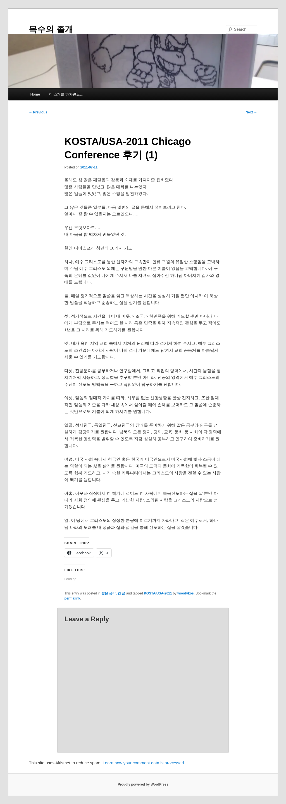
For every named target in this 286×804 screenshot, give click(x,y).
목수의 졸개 (51, 29)
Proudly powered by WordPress (143, 784)
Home (35, 94)
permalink (72, 598)
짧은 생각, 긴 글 (113, 593)
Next (251, 112)
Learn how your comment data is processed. (144, 762)
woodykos (185, 593)
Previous (38, 112)
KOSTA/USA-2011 (158, 593)
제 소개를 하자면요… (66, 94)
